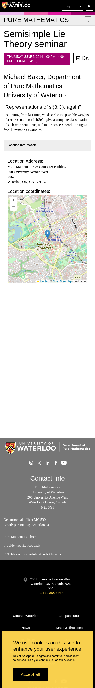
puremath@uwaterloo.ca (31, 524)
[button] (72, 6)
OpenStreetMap (62, 281)
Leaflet (42, 281)
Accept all (30, 674)
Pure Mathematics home (21, 537)
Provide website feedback (22, 545)
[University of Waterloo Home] (16, 6)
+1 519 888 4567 (50, 592)
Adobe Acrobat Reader (45, 554)
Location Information (21, 145)
